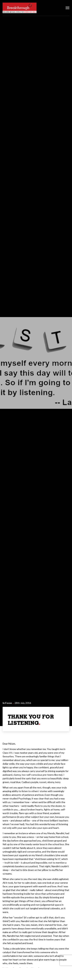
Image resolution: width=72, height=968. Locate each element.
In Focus (7, 702)
